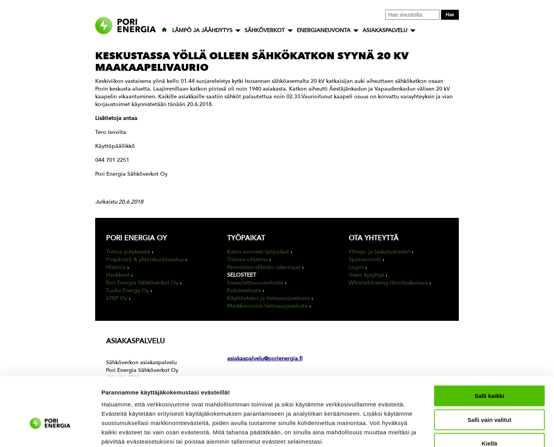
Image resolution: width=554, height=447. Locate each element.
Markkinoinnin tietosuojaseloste (267, 306)
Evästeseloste (244, 290)
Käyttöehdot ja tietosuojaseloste (268, 298)
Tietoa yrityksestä (128, 251)
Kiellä (489, 397)
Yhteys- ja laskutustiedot (379, 251)
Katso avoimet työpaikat (258, 251)
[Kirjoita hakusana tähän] (412, 15)
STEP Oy (116, 298)
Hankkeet (118, 275)
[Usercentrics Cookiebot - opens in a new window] (50, 432)
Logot (356, 267)
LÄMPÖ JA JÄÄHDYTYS (202, 30)
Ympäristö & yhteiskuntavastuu (145, 259)
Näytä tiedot (414, 431)
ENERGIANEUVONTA (324, 30)
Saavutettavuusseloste (255, 282)
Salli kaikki (489, 349)
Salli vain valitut (489, 373)
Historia (116, 267)
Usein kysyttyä (366, 275)
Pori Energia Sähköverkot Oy (142, 282)
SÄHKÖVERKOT (265, 30)
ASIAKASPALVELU (384, 30)
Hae (450, 14)
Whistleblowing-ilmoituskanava (388, 282)
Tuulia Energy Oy (127, 290)
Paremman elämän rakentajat (264, 267)
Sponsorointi (365, 259)
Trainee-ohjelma (247, 259)
